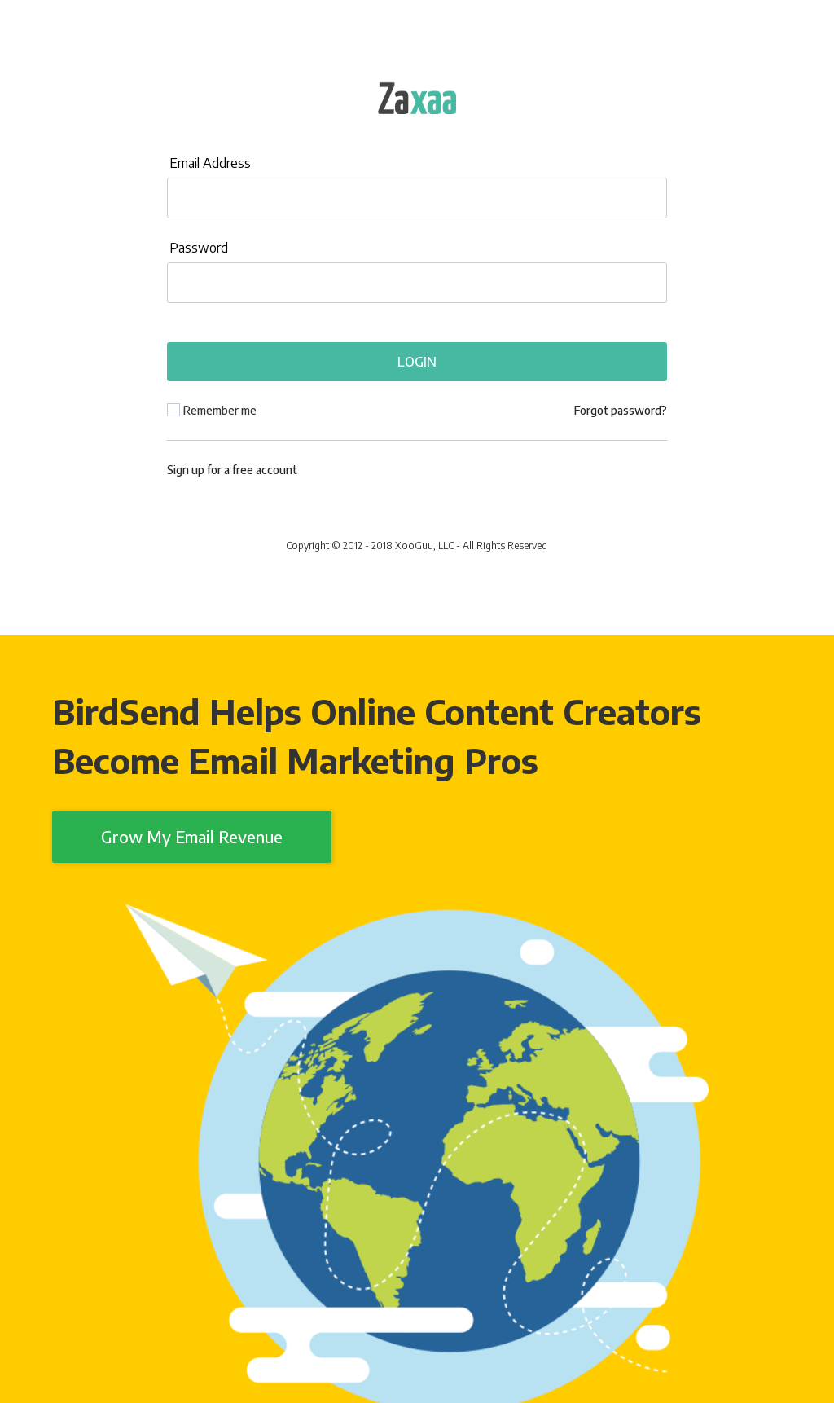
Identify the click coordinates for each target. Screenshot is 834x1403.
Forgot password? (620, 410)
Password (198, 248)
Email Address (210, 163)
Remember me (220, 410)
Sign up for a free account (232, 470)
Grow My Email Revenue (192, 836)
